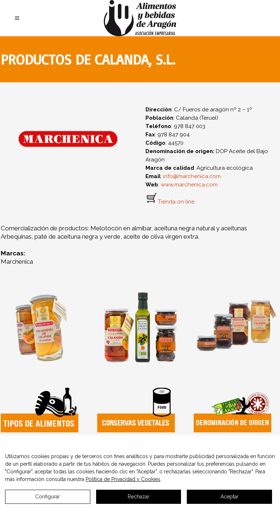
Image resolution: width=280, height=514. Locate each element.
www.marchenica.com (189, 184)
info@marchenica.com (192, 176)
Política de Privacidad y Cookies (123, 479)
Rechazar (138, 496)
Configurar (47, 496)
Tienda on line (176, 201)
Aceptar (230, 496)
